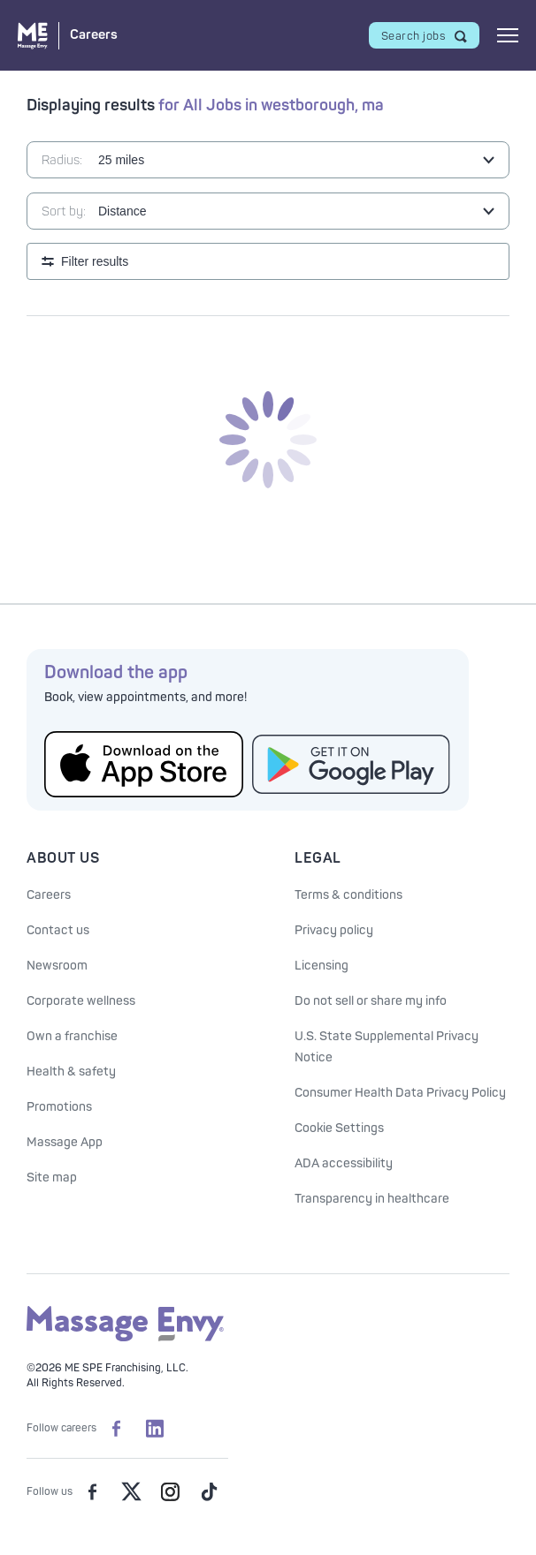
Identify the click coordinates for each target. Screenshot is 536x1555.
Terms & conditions (348, 894)
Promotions (59, 1106)
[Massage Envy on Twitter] (130, 1491)
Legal (318, 858)
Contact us (58, 930)
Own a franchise (72, 1036)
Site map (52, 1177)
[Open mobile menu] (507, 35)
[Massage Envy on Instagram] (169, 1491)
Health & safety (71, 1071)
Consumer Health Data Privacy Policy (400, 1092)
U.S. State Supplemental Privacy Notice (387, 1047)
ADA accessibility (344, 1163)
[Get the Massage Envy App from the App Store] (143, 764)
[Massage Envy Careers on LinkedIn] (154, 1427)
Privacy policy (334, 930)
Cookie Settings (339, 1128)
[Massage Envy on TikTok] (208, 1491)
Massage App (65, 1142)
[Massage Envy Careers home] (68, 35)
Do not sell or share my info (371, 1000)
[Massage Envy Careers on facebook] (115, 1427)
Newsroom (57, 965)
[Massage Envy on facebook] (92, 1491)
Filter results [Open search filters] (94, 261)
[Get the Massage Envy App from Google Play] (351, 764)
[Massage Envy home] (125, 1338)
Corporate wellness (81, 1000)
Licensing (321, 965)
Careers (49, 894)
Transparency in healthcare (372, 1198)
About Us (63, 858)
